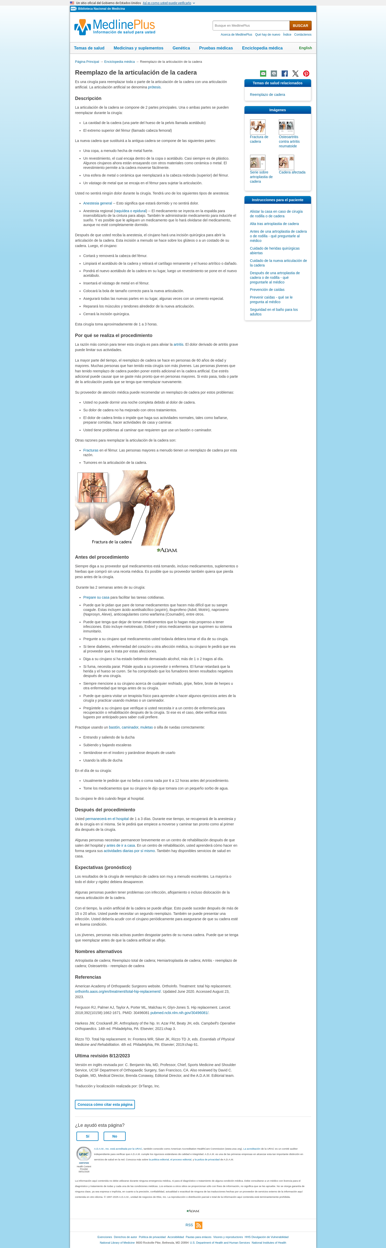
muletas (146, 727)
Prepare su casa (96, 597)
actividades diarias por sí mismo (129, 851)
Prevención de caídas (267, 290)
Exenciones (104, 1237)
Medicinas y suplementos (138, 48)
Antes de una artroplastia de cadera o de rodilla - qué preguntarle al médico (278, 236)
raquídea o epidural (130, 211)
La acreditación (251, 1148)
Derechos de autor (125, 1237)
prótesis (154, 87)
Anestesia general (97, 203)
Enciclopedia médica (262, 48)
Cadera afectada (292, 172)
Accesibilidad (175, 1237)
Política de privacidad (152, 1237)
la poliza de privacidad (207, 1159)
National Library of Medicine (117, 1242)
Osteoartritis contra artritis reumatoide (289, 141)
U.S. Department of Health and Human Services (220, 1242)
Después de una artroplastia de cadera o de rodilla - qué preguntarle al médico (275, 277)
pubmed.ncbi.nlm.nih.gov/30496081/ (180, 1013)
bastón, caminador (123, 727)
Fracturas (90, 450)
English (305, 48)
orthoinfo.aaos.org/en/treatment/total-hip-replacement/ (118, 991)
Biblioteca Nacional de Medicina (101, 9)
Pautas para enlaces (198, 1237)
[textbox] (251, 25)
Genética (181, 48)
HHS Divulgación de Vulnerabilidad (267, 1237)
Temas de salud (89, 48)
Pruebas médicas (216, 48)
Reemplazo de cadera (267, 95)
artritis (178, 344)
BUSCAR (300, 26)
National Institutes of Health (269, 1242)
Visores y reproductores (228, 1237)
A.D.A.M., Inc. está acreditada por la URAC (118, 1148)
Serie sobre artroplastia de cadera (261, 176)
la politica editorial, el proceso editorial (170, 1159)
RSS (194, 1225)
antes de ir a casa (120, 845)
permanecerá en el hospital (107, 819)
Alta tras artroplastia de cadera (274, 224)
